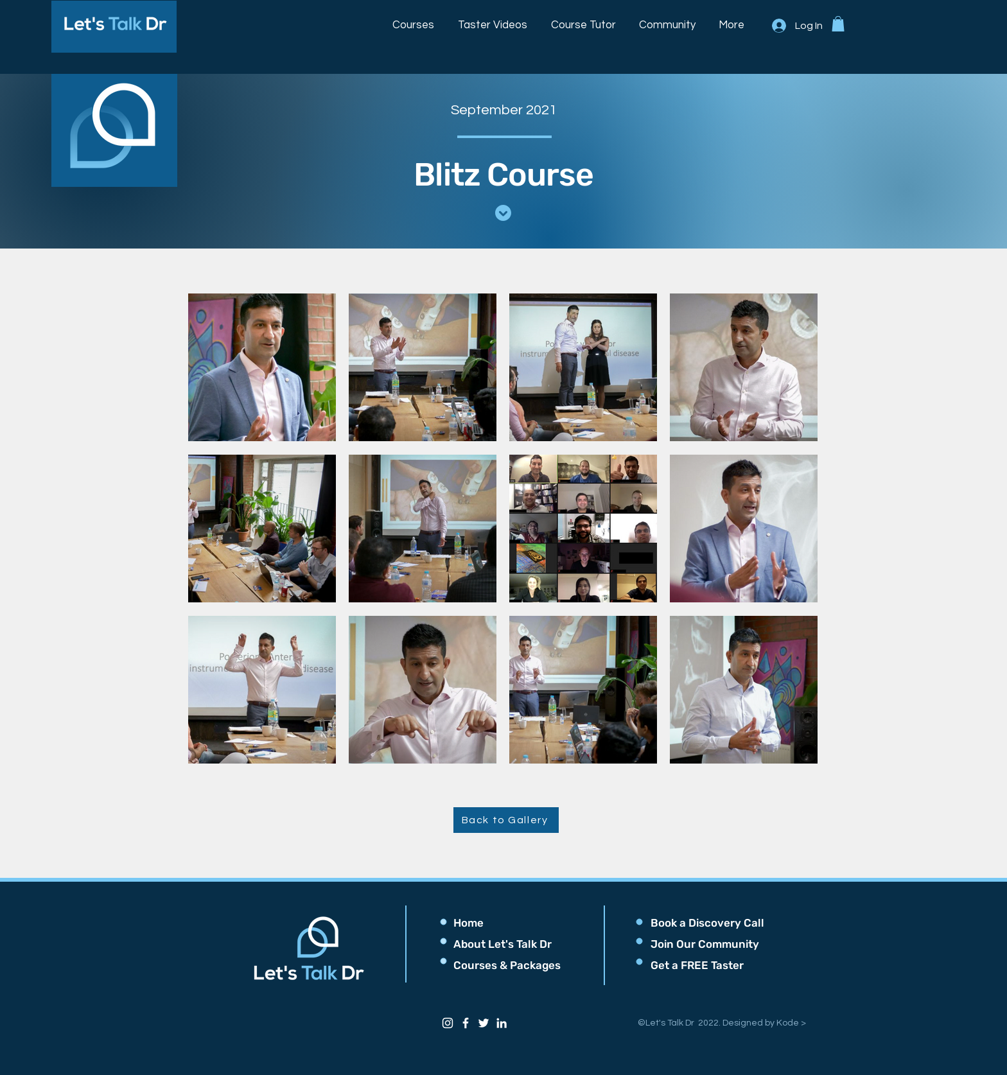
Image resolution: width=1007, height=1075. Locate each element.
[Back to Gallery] (506, 820)
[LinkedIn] (502, 1023)
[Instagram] (448, 1023)
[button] (413, 19)
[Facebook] (466, 1023)
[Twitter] (484, 1023)
